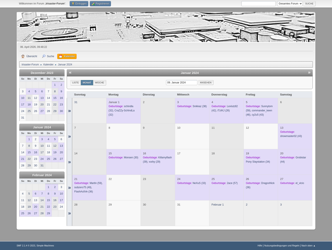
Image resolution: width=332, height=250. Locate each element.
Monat (87, 82)
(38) (200, 106)
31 (75, 102)
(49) (82, 187)
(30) (131, 157)
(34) (258, 161)
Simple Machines (45, 245)
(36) (83, 191)
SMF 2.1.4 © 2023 (26, 245)
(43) (258, 114)
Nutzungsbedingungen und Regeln (281, 245)
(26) (223, 110)
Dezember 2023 (42, 73)
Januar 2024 (42, 127)
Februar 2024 (42, 175)
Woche (99, 82)
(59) (96, 183)
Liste (75, 82)
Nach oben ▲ (308, 245)
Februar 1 (218, 204)
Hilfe (260, 245)
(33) (199, 183)
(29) (154, 161)
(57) (232, 183)
